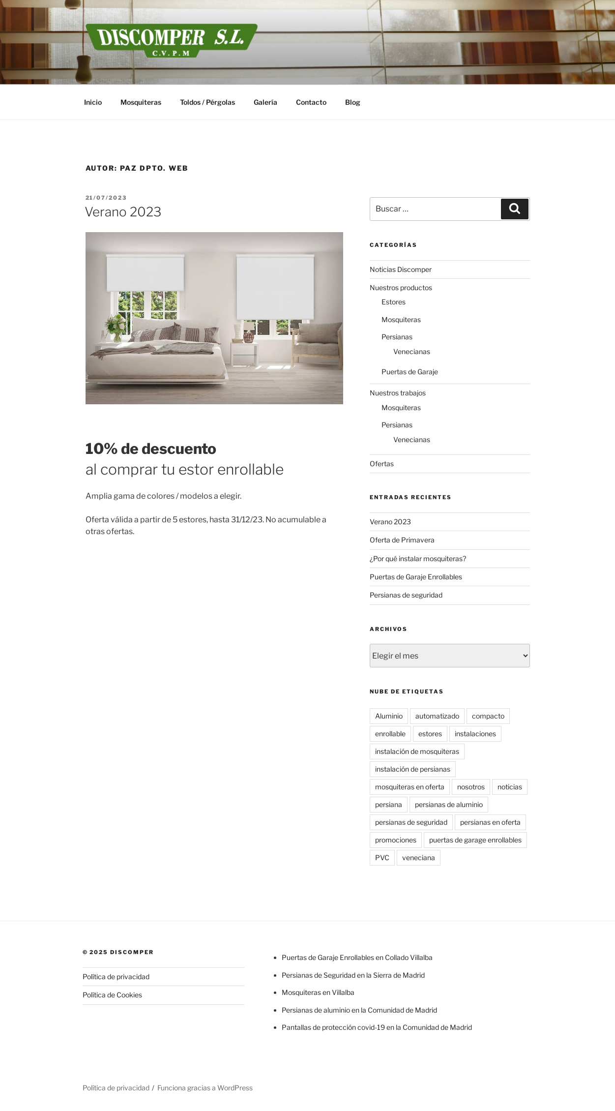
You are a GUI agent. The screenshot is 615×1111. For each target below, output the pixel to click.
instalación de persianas (412, 769)
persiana (388, 804)
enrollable (390, 733)
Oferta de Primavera (402, 540)
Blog (352, 102)
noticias (510, 786)
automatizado (437, 716)
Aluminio (389, 716)
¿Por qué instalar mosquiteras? (418, 558)
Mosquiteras (140, 102)
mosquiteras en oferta (409, 786)
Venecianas (411, 351)
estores (430, 733)
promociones (395, 840)
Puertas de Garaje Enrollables (416, 576)
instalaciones (475, 733)
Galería (265, 102)
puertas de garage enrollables (475, 840)
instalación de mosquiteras (417, 751)
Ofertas (382, 463)
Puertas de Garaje (409, 371)
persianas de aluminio (449, 804)
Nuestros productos (401, 287)
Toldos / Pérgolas (207, 102)
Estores (393, 302)
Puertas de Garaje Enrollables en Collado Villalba (357, 957)
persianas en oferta (490, 822)
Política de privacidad (116, 976)
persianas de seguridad (411, 822)
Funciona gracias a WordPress (205, 1087)
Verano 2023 (123, 211)
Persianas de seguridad (406, 595)
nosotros (471, 786)
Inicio (93, 102)
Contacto (311, 102)
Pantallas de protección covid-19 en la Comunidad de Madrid (377, 1027)
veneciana (418, 857)
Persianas (396, 336)
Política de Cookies (112, 995)
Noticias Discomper (401, 269)
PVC (382, 857)
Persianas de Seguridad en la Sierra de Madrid (353, 975)
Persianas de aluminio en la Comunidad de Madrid (359, 1010)
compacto (488, 716)
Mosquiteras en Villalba (318, 992)
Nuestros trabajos (398, 393)
